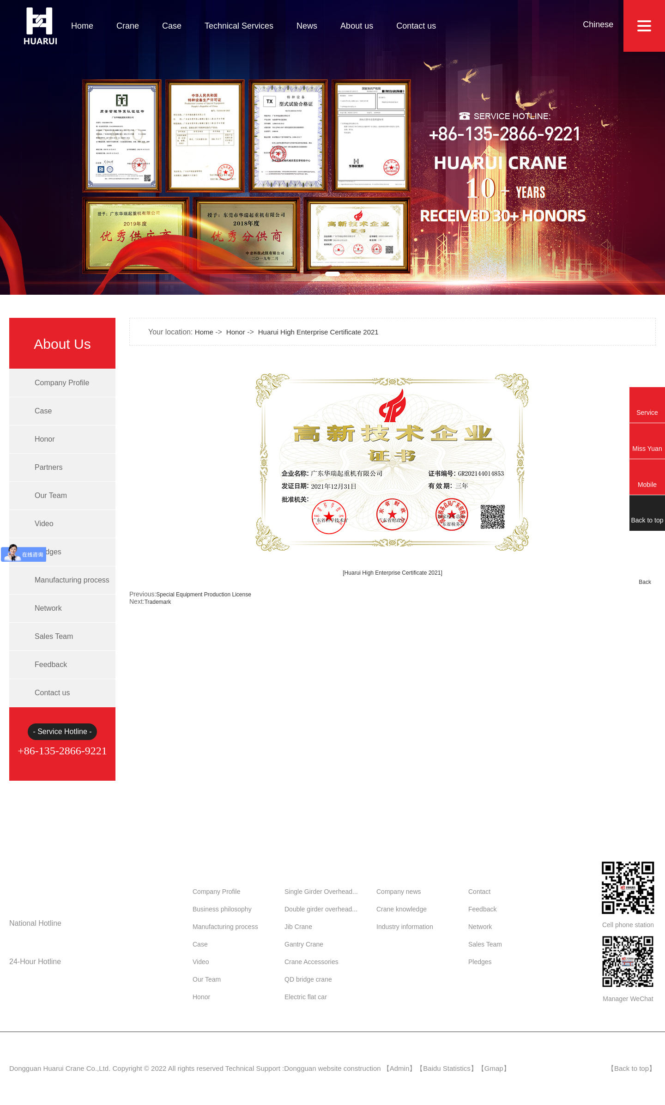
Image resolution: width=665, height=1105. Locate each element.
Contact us (416, 25)
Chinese (598, 24)
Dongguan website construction (332, 1068)
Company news (398, 891)
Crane (127, 25)
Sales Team (54, 636)
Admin (400, 1068)
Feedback (51, 664)
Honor (45, 439)
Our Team (51, 495)
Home (82, 25)
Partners (48, 467)
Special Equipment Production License (203, 594)
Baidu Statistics (447, 1068)
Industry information (404, 926)
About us (356, 25)
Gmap (493, 1068)
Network (48, 608)
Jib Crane (298, 926)
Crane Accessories (311, 961)
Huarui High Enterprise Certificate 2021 (318, 332)
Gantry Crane (303, 944)
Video (44, 524)
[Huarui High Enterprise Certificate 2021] (392, 573)
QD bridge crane (308, 979)
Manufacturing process (72, 580)
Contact (479, 891)
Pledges (48, 552)
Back (645, 582)
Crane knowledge (401, 909)
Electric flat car (305, 997)
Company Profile (62, 383)
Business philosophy (222, 909)
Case (171, 25)
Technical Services (239, 25)
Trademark (158, 602)
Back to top (631, 1068)
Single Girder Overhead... (321, 891)
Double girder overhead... (320, 909)
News (306, 25)
